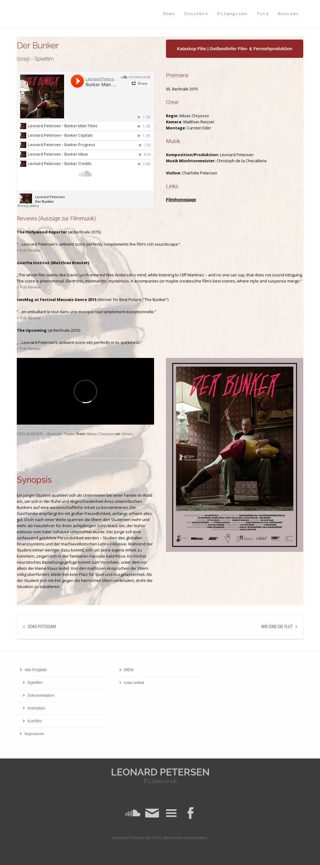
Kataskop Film (191, 48)
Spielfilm (34, 682)
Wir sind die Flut (277, 626)
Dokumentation (40, 695)
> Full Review (29, 250)
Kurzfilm (34, 721)
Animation (36, 708)
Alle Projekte (35, 669)
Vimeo (126, 434)
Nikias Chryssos (100, 434)
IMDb (128, 669)
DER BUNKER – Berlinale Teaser (46, 434)
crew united (134, 682)
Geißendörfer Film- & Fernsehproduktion (251, 48)
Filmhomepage (181, 199)
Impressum (34, 733)
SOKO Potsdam (42, 626)
